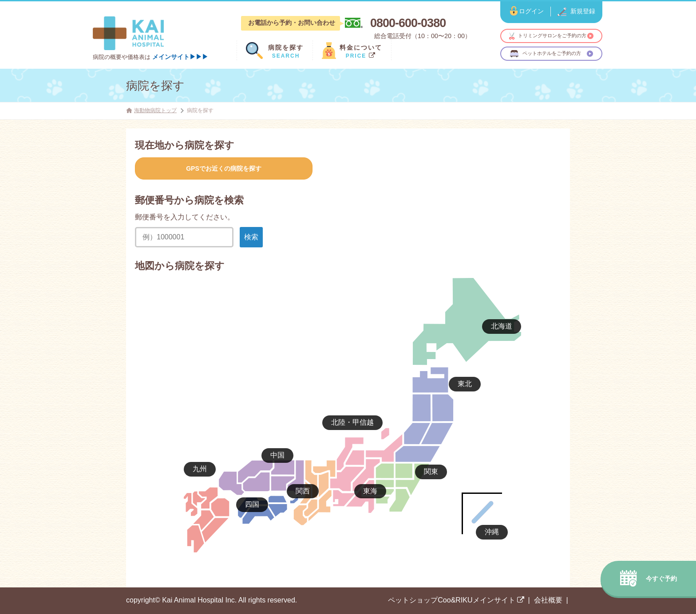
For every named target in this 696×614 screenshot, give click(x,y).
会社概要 (548, 600)
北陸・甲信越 (352, 422)
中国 (277, 455)
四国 (252, 504)
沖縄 (492, 532)
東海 (370, 491)
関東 (431, 471)
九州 (200, 469)
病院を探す (155, 85)
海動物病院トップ (155, 110)
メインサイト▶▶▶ (180, 56)
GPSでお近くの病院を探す (223, 168)
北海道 (501, 326)
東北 (465, 383)
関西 (303, 491)
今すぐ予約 (661, 578)
